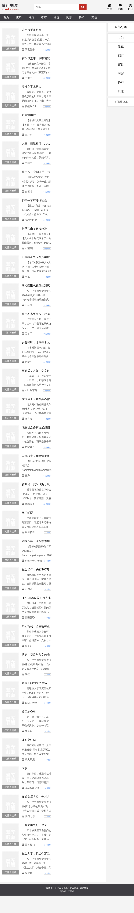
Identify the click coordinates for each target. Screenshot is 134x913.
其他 (94, 17)
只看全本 (120, 102)
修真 (31, 17)
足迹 (130, 7)
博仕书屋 (52, 888)
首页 (6, 17)
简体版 (63, 891)
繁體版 (71, 891)
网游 (69, 17)
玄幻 (19, 17)
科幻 (81, 17)
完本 (120, 7)
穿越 (56, 17)
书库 (109, 7)
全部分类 (121, 27)
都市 (44, 17)
